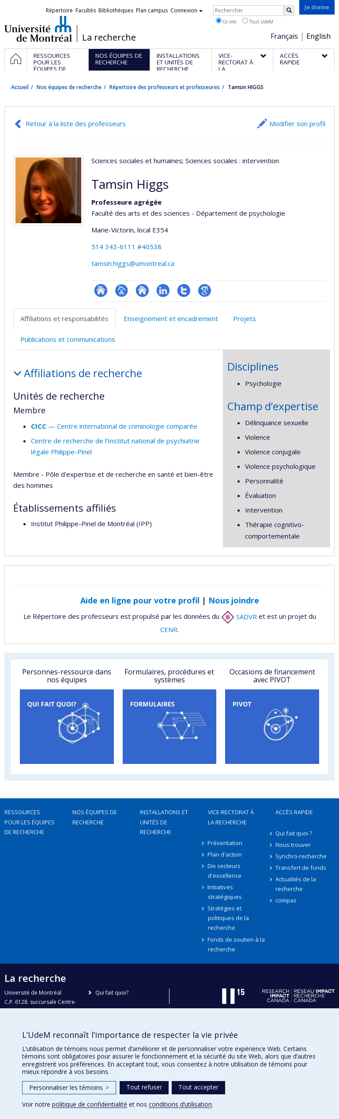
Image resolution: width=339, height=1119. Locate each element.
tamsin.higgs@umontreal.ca (132, 263)
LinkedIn (163, 290)
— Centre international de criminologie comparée (114, 426)
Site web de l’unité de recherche (142, 290)
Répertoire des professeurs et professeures (164, 87)
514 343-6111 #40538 (126, 246)
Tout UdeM (257, 21)
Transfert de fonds (300, 868)
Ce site (226, 21)
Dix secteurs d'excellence (224, 870)
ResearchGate (101, 290)
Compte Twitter (184, 290)
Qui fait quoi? (111, 992)
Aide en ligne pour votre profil (140, 600)
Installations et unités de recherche (164, 821)
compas (286, 900)
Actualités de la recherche (295, 884)
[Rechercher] (289, 10)
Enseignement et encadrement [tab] (171, 318)
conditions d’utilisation (180, 1104)
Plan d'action (225, 854)
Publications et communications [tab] (67, 339)
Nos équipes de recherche (69, 87)
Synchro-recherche (301, 856)
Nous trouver (293, 845)
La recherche (109, 37)
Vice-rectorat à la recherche (231, 817)
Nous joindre (233, 600)
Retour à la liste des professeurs (76, 123)
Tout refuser (144, 1087)
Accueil (20, 87)
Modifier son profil (297, 123)
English (318, 36)
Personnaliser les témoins (69, 1087)
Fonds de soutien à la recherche (236, 944)
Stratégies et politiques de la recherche (228, 918)
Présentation (225, 843)
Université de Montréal (38, 28)
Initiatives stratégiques (225, 892)
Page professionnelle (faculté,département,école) (121, 290)
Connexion (186, 10)
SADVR (239, 616)
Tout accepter (198, 1087)
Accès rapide (294, 812)
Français (284, 36)
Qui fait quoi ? (293, 833)
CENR (168, 629)
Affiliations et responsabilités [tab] (64, 318)
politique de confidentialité (89, 1104)
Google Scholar (204, 290)
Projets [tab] (244, 318)
